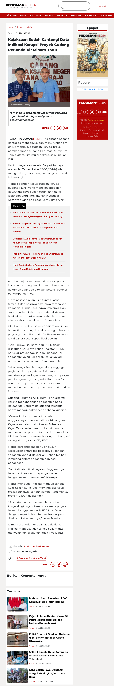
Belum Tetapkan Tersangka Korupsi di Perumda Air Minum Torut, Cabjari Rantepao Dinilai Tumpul (39, 227)
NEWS (23, 15)
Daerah (32, 682)
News (31, 606)
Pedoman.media (96, 120)
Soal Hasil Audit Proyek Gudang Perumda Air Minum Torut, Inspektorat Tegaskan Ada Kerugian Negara (37, 242)
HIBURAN (76, 15)
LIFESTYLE (62, 15)
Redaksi (87, 127)
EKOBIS (49, 15)
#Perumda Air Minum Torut (31, 558)
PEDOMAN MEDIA (93, 89)
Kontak (95, 133)
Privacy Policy (92, 136)
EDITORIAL (36, 15)
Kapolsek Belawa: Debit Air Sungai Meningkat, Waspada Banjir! (47, 673)
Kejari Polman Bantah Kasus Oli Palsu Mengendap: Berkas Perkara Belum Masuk (48, 620)
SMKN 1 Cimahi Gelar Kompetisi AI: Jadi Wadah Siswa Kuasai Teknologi (48, 656)
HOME (12, 15)
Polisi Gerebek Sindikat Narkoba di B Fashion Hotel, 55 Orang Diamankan (49, 638)
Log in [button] (103, 6)
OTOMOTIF (106, 15)
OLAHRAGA (90, 15)
